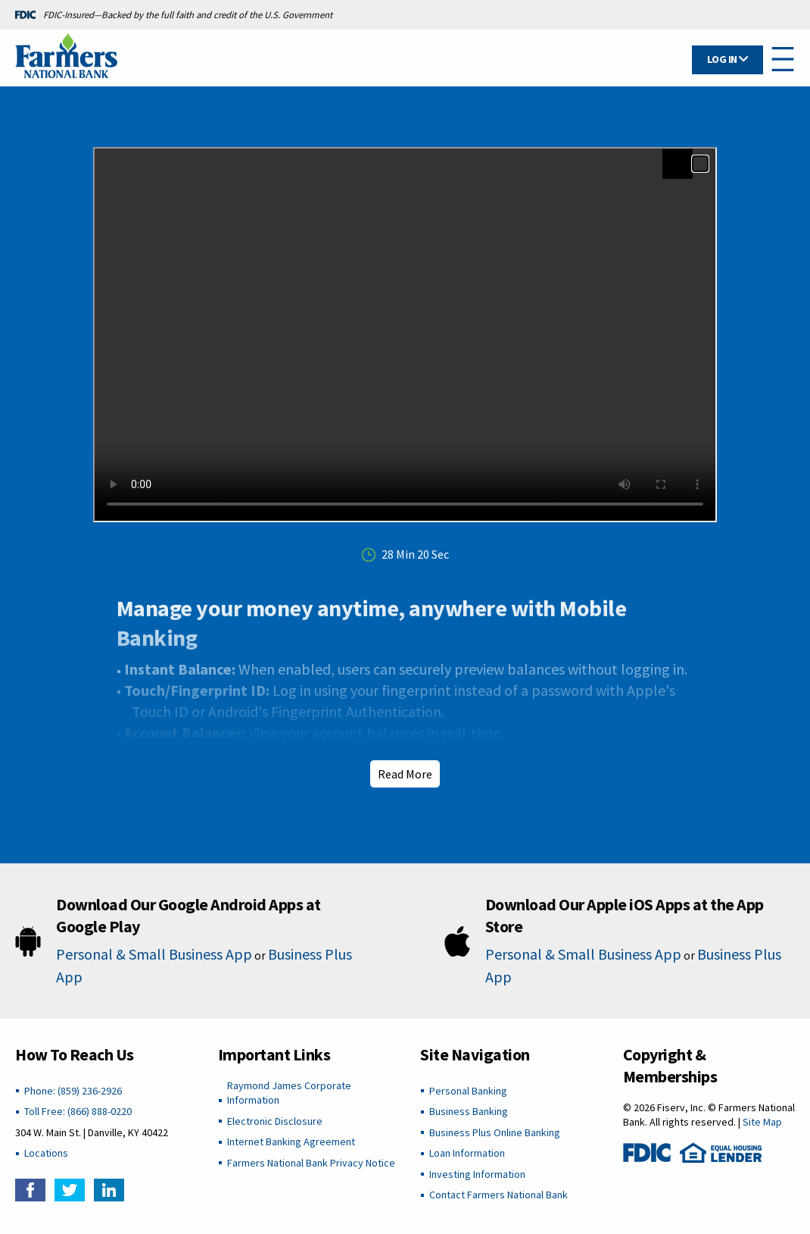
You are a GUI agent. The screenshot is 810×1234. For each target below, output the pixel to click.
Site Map (762, 1122)
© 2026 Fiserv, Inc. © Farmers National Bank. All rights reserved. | (709, 1115)
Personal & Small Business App (154, 953)
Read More (405, 773)
